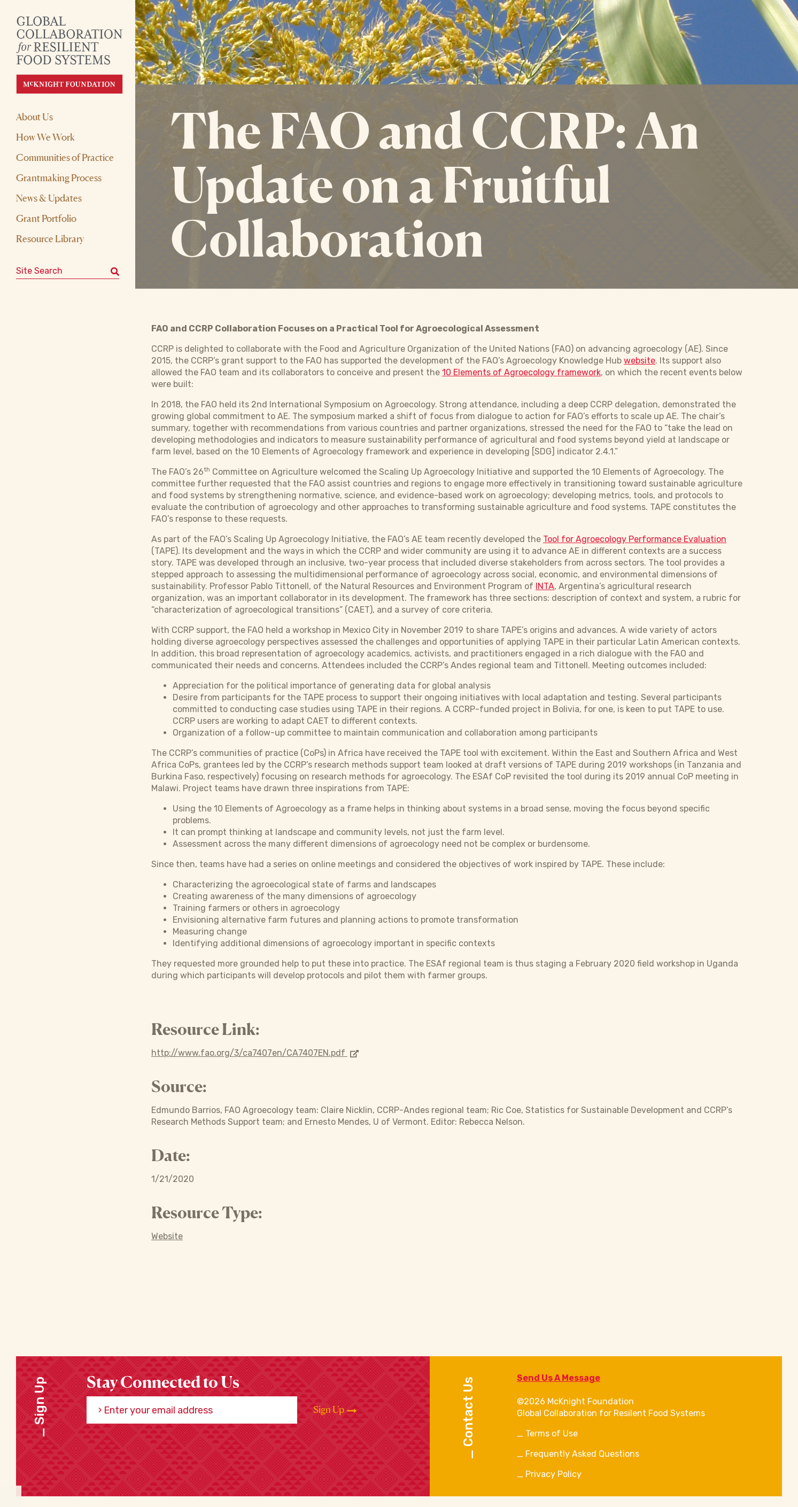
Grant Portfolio (46, 218)
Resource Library (50, 238)
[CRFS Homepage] (79, 55)
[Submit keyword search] (115, 271)
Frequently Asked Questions (582, 1454)
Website (167, 1236)
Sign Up (335, 1410)
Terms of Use (551, 1433)
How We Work (45, 137)
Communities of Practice (65, 157)
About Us (34, 116)
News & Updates (49, 198)
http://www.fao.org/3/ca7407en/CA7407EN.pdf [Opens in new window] (255, 1053)
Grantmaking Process (59, 177)
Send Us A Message (558, 1378)
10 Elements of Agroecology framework (521, 372)
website (639, 361)
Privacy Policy (553, 1474)
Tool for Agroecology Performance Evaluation (634, 539)
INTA (545, 586)
